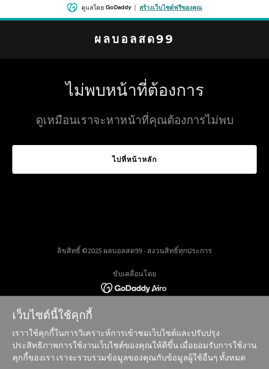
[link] (134, 40)
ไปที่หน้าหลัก (134, 159)
